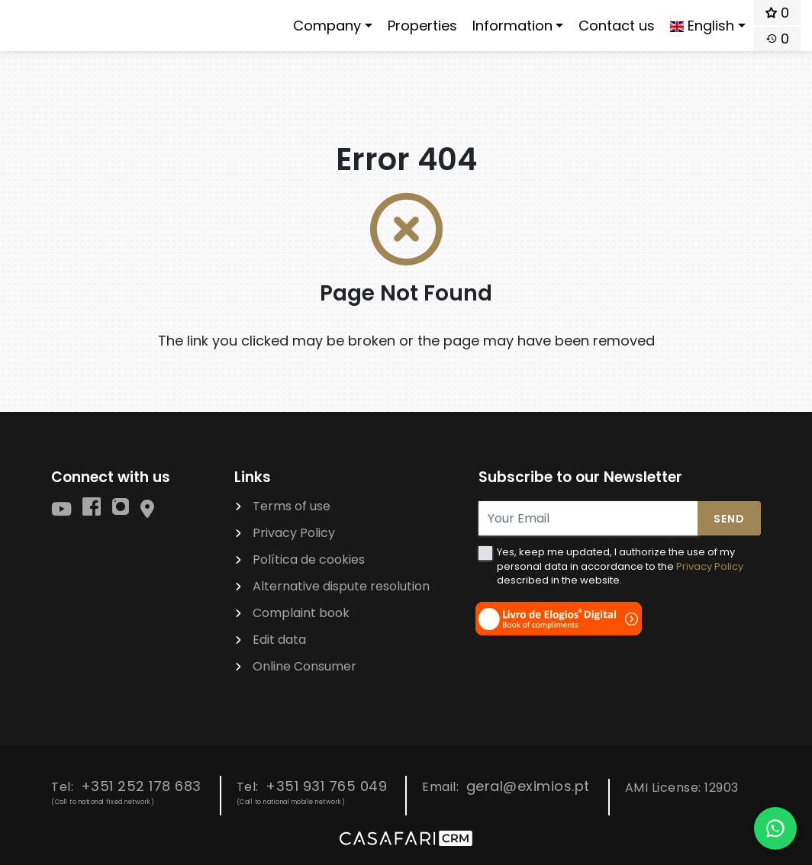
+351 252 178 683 (141, 786)
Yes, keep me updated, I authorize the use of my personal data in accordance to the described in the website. (620, 566)
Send (729, 518)
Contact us (616, 25)
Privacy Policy (294, 533)
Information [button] (512, 25)
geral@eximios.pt (528, 786)
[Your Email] (588, 518)
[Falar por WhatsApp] (775, 828)
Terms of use (291, 506)
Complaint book (301, 613)
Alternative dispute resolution (341, 586)
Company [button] (327, 25)
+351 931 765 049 (326, 786)
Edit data (279, 639)
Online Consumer (304, 666)
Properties (422, 25)
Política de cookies (309, 559)
